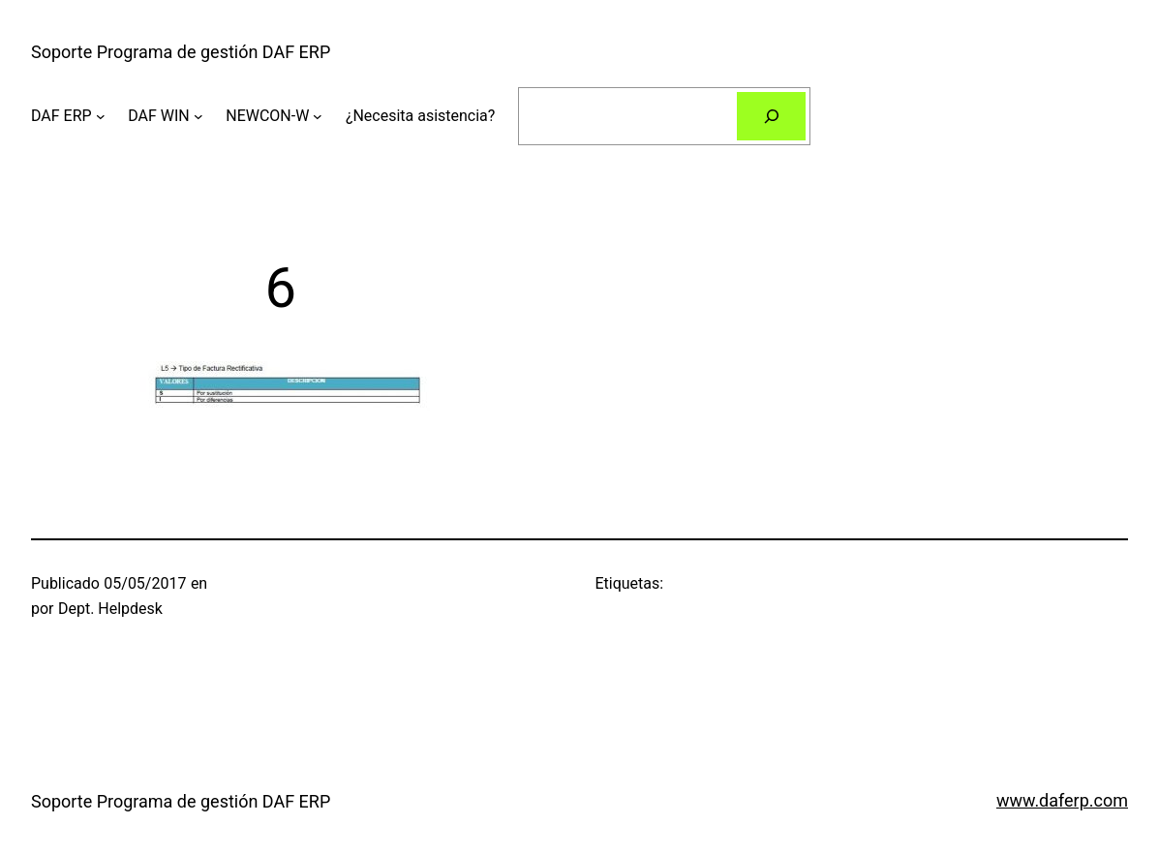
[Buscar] (771, 115)
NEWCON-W (267, 116)
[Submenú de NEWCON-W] (317, 116)
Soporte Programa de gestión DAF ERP (180, 52)
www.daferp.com (1062, 800)
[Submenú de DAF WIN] (198, 116)
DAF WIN (159, 116)
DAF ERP (61, 116)
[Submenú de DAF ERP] (101, 116)
